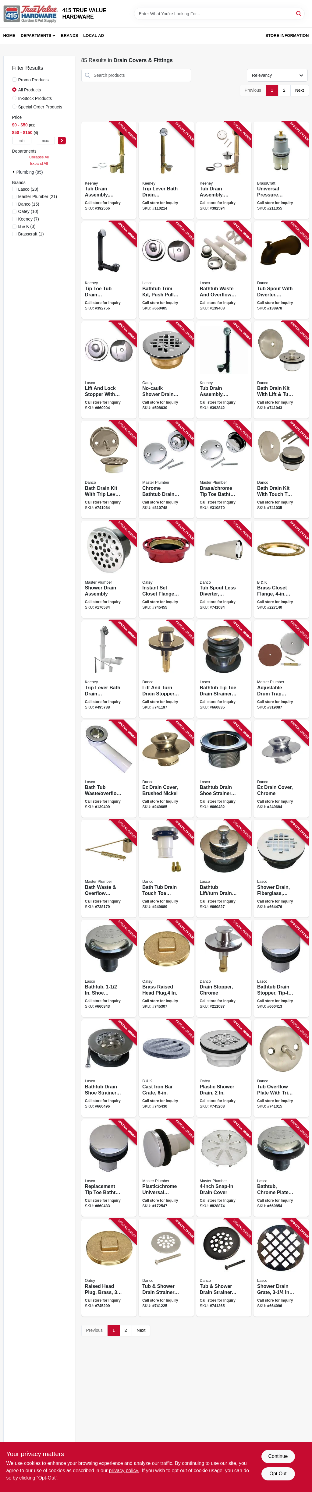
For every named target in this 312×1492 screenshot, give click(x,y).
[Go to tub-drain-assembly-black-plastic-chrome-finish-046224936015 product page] (224, 370)
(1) (31, 234)
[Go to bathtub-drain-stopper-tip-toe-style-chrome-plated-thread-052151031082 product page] (281, 968)
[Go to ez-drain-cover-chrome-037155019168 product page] (281, 769)
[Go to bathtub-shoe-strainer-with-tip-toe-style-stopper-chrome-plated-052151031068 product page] (109, 968)
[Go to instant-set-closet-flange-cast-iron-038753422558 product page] (166, 569)
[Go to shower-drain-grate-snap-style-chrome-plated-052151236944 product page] (281, 1268)
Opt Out (277, 1473)
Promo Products (33, 79)
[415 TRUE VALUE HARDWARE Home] (30, 13)
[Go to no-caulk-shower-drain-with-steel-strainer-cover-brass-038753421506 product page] (166, 370)
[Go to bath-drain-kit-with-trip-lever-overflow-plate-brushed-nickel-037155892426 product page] (109, 469)
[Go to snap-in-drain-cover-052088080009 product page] (224, 1168)
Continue (278, 1456)
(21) (37, 196)
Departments (36, 35)
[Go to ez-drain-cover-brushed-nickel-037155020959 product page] (166, 769)
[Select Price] (62, 140)
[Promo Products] (14, 79)
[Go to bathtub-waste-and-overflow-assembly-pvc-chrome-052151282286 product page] (224, 270)
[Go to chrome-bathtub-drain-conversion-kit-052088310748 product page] (166, 469)
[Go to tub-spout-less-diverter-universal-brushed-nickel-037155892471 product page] (224, 569)
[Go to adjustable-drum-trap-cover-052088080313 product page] (281, 669)
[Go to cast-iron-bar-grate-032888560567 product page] (166, 1068)
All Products (29, 89)
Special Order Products (40, 106)
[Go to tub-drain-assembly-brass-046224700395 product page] (109, 170)
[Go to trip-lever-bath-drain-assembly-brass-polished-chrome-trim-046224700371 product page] (166, 170)
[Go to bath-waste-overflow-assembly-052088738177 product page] (109, 868)
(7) (28, 219)
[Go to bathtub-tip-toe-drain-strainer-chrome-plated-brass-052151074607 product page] (224, 669)
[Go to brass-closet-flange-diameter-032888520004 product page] (281, 569)
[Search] (299, 13)
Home (9, 35)
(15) (28, 204)
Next (299, 90)
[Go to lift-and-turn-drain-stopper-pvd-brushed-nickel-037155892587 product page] (166, 669)
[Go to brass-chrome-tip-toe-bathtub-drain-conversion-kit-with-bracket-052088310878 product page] (224, 469)
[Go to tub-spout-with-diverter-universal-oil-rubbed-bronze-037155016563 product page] (281, 270)
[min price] (21, 140)
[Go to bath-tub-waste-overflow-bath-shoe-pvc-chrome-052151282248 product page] (109, 769)
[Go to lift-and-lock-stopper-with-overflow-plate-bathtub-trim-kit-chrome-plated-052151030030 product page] (109, 370)
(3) (27, 226)
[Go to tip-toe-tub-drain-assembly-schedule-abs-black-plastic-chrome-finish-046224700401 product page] (109, 270)
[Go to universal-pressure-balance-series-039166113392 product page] (281, 170)
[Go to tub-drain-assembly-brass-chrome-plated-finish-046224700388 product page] (224, 170)
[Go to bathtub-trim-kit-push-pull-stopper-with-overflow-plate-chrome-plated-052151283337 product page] (166, 270)
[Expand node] (14, 172)
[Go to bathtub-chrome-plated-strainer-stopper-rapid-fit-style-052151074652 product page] (281, 1168)
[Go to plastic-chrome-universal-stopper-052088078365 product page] (166, 1168)
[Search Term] (219, 14)
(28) (28, 189)
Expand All (39, 163)
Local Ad (93, 35)
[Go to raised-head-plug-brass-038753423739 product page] (109, 1268)
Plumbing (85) (29, 172)
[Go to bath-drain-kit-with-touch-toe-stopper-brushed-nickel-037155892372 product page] (281, 469)
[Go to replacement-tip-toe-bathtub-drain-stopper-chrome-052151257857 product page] (109, 1168)
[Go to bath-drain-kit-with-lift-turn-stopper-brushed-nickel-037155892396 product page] (281, 370)
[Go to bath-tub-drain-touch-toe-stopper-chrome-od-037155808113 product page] (166, 868)
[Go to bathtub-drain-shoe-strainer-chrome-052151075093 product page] (224, 769)
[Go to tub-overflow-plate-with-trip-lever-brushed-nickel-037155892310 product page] (281, 1068)
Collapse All (39, 157)
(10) (28, 211)
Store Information (287, 35)
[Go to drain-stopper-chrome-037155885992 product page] (224, 968)
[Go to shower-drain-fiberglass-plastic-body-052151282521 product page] (281, 868)
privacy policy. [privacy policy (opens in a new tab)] (124, 1470)
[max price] (45, 140)
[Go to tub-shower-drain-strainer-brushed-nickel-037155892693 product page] (166, 1268)
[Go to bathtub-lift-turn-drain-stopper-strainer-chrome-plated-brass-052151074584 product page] (224, 868)
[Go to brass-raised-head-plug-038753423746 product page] (166, 968)
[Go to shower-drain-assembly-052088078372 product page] (109, 569)
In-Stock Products (35, 98)
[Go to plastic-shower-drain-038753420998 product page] (224, 1068)
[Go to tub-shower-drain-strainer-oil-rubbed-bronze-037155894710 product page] (224, 1268)
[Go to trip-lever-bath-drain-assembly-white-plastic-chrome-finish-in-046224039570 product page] (109, 669)
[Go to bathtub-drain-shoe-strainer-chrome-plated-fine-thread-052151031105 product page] (109, 1068)
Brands (69, 35)
